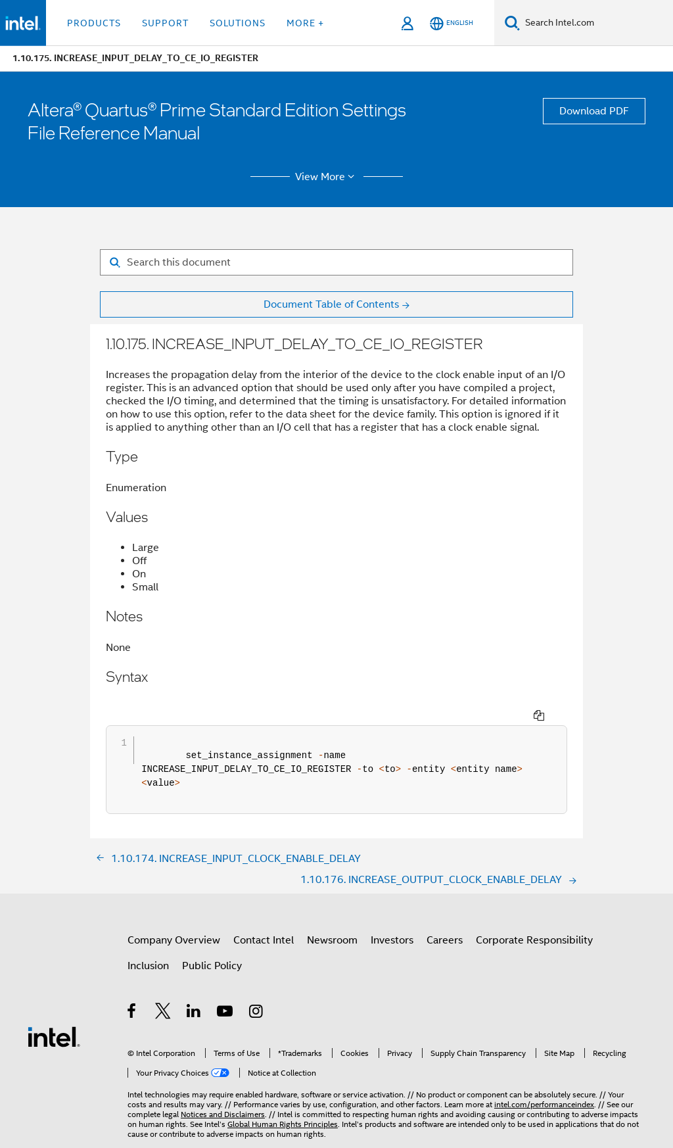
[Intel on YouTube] (226, 989)
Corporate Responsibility (534, 915)
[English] (451, 23)
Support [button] (165, 23)
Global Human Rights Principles (282, 1100)
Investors (392, 915)
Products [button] (94, 23)
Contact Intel (263, 915)
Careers (445, 915)
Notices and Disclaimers (223, 1090)
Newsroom (332, 915)
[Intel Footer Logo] (54, 1011)
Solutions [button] (238, 23)
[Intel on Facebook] (132, 989)
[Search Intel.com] (596, 23)
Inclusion (148, 941)
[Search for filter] (336, 262)
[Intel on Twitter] (163, 989)
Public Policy (212, 941)
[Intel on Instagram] (256, 989)
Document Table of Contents (331, 304)
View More (327, 176)
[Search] (512, 22)
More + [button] (305, 23)
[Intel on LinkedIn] (194, 989)
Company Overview (174, 915)
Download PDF (594, 111)
